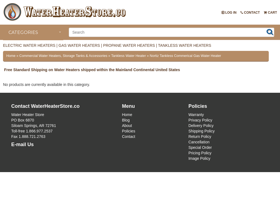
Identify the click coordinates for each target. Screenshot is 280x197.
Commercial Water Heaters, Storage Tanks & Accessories (63, 56)
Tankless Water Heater (128, 56)
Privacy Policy (200, 120)
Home (11, 56)
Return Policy (199, 136)
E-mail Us (22, 144)
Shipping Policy (201, 131)
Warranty (196, 114)
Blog (126, 120)
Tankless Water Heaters (184, 45)
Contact (250, 13)
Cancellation (199, 142)
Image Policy (199, 158)
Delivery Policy (201, 125)
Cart (270, 13)
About (127, 125)
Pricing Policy (200, 153)
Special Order (200, 147)
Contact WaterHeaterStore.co (45, 106)
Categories (23, 32)
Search (270, 32)
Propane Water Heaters (129, 45)
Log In (229, 13)
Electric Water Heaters (29, 45)
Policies (128, 131)
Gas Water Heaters (79, 45)
